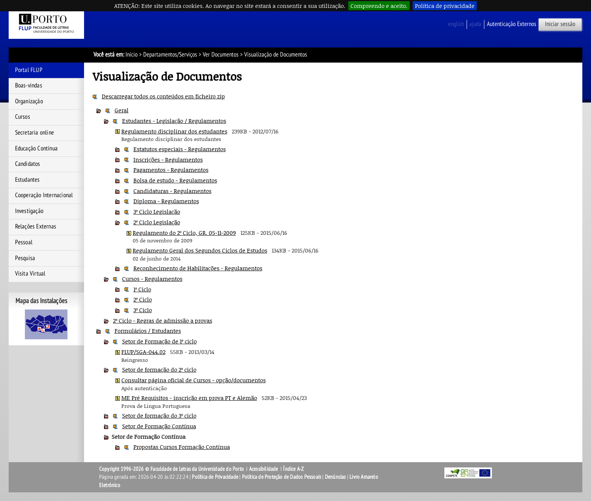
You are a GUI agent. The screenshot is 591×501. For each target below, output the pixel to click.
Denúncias (335, 476)
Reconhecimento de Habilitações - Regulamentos (197, 268)
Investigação (29, 211)
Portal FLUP (29, 70)
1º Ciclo (142, 289)
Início (132, 54)
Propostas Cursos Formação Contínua (181, 446)
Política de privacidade (445, 5)
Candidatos (27, 164)
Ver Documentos (221, 54)
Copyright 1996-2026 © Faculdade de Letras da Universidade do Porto (172, 469)
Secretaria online (34, 132)
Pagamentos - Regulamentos (170, 169)
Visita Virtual (30, 273)
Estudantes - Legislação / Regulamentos (174, 120)
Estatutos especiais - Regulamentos (179, 149)
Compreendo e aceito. (379, 5)
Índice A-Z (293, 469)
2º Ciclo (142, 299)
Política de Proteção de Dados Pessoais (282, 476)
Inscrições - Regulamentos (168, 159)
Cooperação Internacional (44, 195)
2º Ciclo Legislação (156, 222)
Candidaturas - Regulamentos (172, 191)
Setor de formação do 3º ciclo (159, 415)
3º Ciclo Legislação (156, 211)
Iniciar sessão (560, 24)
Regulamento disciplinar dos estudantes (174, 131)
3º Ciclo (142, 310)
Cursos (22, 117)
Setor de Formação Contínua (159, 426)
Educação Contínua (36, 148)
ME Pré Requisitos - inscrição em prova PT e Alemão (189, 397)
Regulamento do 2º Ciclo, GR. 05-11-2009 (184, 232)
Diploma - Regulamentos (166, 201)
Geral (122, 110)
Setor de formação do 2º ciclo (159, 369)
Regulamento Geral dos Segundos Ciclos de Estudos (200, 250)
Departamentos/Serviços (170, 54)
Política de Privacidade (215, 476)
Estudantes (27, 180)
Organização (29, 101)
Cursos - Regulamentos (152, 278)
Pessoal (23, 242)
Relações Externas (35, 226)
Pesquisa (25, 258)
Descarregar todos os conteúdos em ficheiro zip (163, 96)
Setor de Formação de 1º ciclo (159, 341)
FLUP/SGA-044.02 (143, 351)
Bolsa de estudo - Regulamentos (175, 180)
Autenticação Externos (511, 24)
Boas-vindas (28, 85)
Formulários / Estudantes (148, 330)
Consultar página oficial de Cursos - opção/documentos (193, 380)
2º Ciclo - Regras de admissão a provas (162, 320)
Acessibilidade (263, 469)
